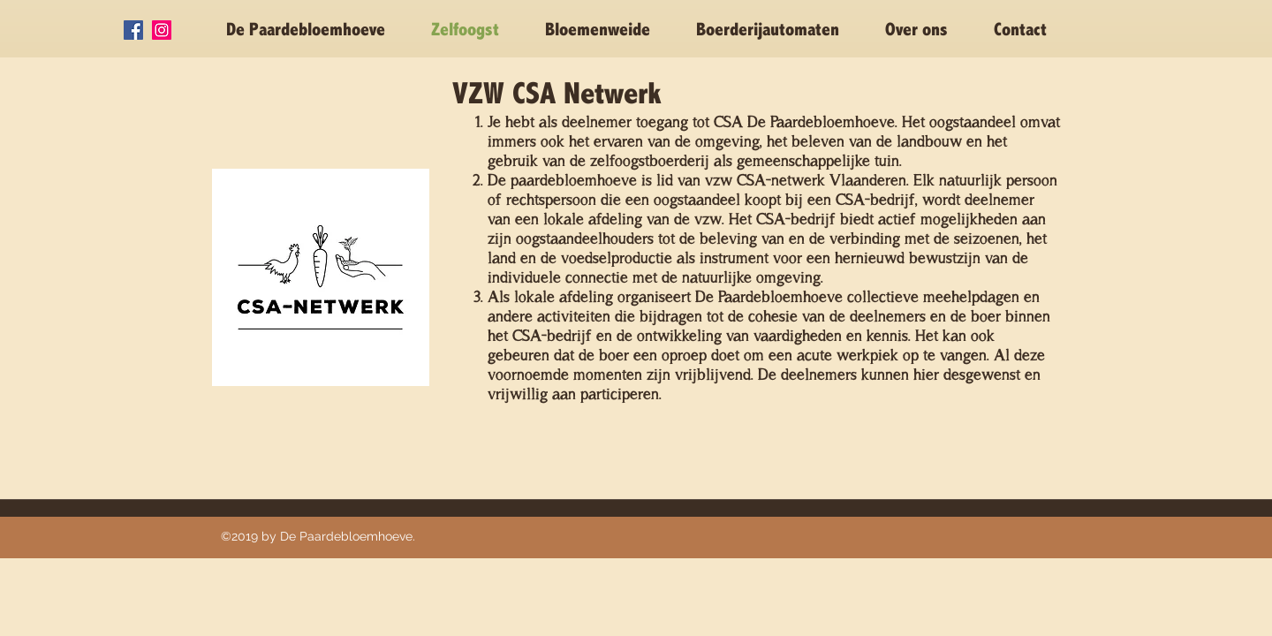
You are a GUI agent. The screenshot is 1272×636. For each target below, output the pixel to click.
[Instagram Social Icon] (161, 30)
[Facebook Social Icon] (133, 30)
